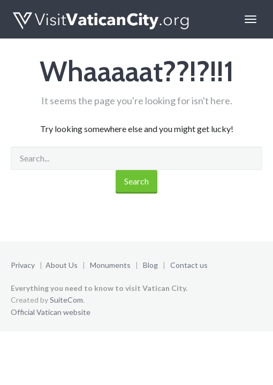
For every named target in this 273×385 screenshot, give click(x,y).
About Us (62, 265)
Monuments (110, 265)
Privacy (23, 265)
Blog (150, 265)
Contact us (189, 265)
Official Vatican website (50, 312)
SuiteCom (66, 299)
